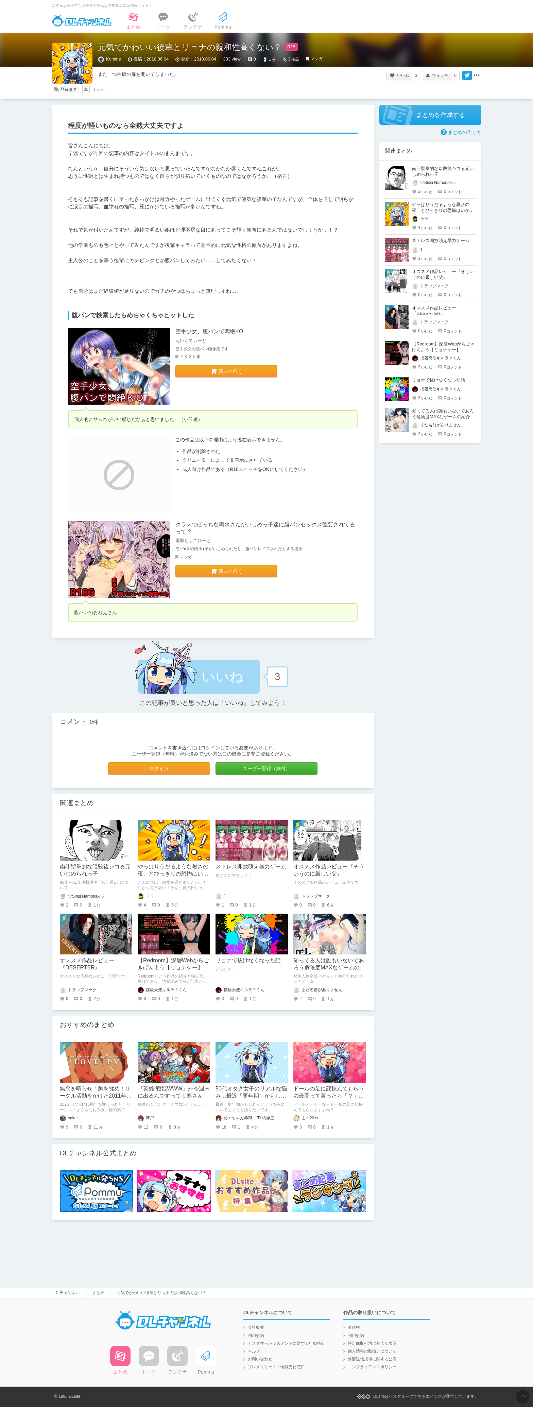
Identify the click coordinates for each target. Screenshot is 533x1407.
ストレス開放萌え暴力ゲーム (251, 866)
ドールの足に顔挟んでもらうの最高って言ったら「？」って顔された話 (328, 1096)
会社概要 (256, 1327)
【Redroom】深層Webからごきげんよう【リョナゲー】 (443, 346)
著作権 (354, 1327)
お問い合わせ (260, 1359)
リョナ (98, 89)
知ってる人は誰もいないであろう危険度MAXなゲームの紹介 (329, 967)
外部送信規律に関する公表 (372, 1359)
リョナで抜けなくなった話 (248, 960)
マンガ (316, 58)
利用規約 (256, 1335)
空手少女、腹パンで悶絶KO (209, 331)
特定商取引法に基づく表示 (372, 1343)
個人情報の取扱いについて (372, 1351)
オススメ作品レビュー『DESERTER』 (434, 310)
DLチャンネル (81, 21)
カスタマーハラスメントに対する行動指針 (286, 1343)
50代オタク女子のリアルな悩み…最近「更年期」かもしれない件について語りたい (251, 1096)
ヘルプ (254, 1351)
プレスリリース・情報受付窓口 (276, 1366)
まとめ (98, 1292)
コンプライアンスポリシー (372, 1366)
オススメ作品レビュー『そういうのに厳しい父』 (443, 274)
